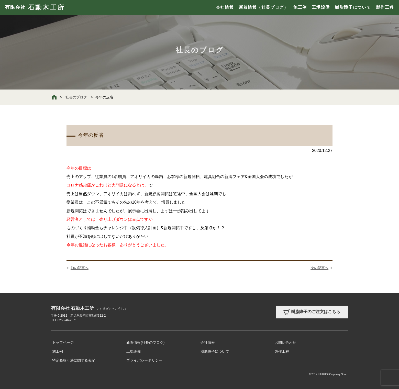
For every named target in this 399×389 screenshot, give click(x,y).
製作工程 (385, 7)
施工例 (300, 7)
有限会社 (35, 7)
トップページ (63, 342)
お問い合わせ (285, 342)
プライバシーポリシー (144, 360)
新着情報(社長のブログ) (145, 342)
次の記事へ (319, 268)
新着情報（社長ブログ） (264, 7)
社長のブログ (76, 97)
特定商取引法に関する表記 (73, 360)
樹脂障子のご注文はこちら (311, 312)
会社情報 (225, 7)
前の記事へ (79, 268)
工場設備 (321, 7)
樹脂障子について (353, 7)
